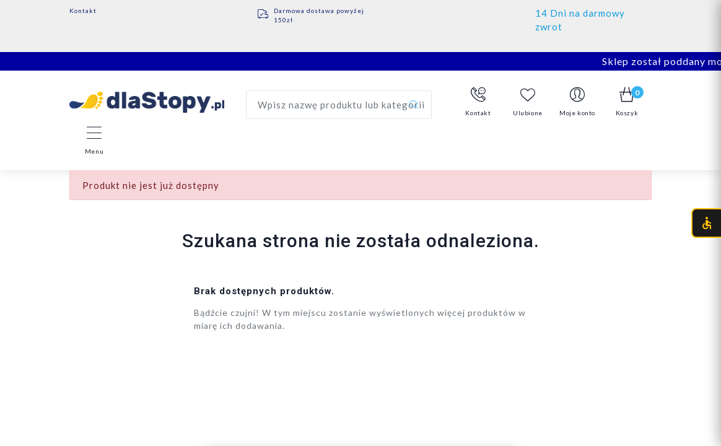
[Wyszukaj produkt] (339, 104)
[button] (478, 102)
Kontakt (83, 10)
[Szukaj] (414, 104)
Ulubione (528, 101)
